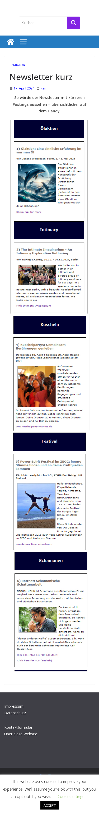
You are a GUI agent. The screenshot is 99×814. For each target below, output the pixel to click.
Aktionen (18, 65)
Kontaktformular (18, 727)
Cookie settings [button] (71, 796)
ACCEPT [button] (50, 805)
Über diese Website (20, 733)
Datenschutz (15, 712)
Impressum (13, 706)
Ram (44, 88)
